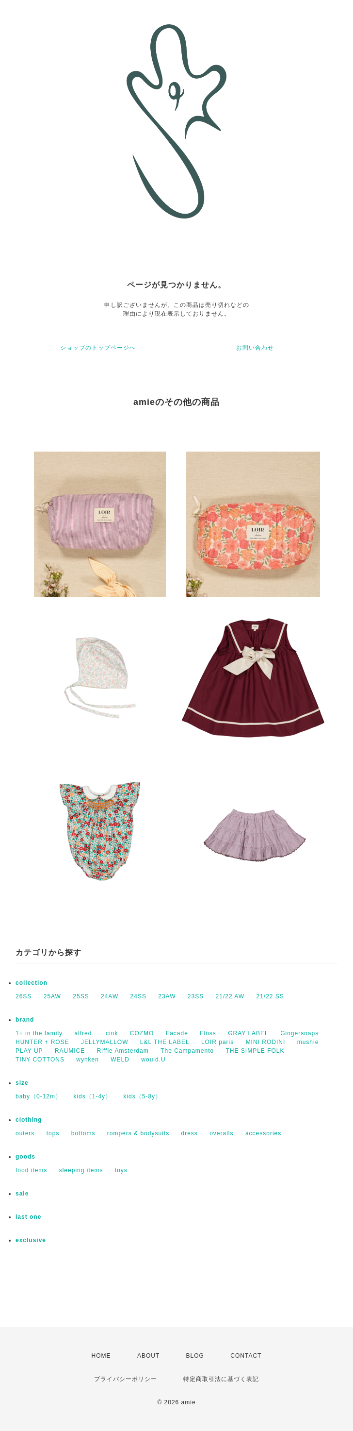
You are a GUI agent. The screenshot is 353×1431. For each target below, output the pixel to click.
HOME (101, 1355)
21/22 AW (230, 996)
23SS (196, 996)
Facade (177, 1033)
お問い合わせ (255, 347)
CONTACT (245, 1355)
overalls (221, 1133)
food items (31, 1170)
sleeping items (81, 1170)
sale (22, 1193)
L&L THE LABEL (165, 1042)
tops (53, 1133)
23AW (167, 996)
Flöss (208, 1033)
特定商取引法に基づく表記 (221, 1379)
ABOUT (148, 1355)
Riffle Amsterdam (123, 1050)
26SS (24, 996)
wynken (87, 1059)
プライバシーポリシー (125, 1379)
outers (25, 1133)
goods (25, 1156)
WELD (120, 1059)
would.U (153, 1059)
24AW (109, 996)
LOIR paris (217, 1042)
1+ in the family (39, 1033)
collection (32, 982)
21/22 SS (270, 996)
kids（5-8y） (142, 1096)
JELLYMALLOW (104, 1042)
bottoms (83, 1133)
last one (28, 1216)
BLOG (195, 1355)
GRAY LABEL (248, 1033)
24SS (138, 996)
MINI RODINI (266, 1042)
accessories (263, 1133)
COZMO (142, 1033)
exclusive (31, 1240)
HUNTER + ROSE (42, 1042)
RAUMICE (70, 1050)
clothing (29, 1119)
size (22, 1082)
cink (112, 1033)
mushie (308, 1042)
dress (189, 1133)
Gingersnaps (299, 1033)
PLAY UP (29, 1050)
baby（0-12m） (39, 1096)
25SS (81, 996)
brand (25, 1019)
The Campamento (187, 1050)
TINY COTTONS (40, 1059)
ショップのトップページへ (98, 347)
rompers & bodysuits (138, 1133)
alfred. (84, 1033)
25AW (52, 996)
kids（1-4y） (92, 1096)
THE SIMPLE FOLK (255, 1050)
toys (121, 1170)
